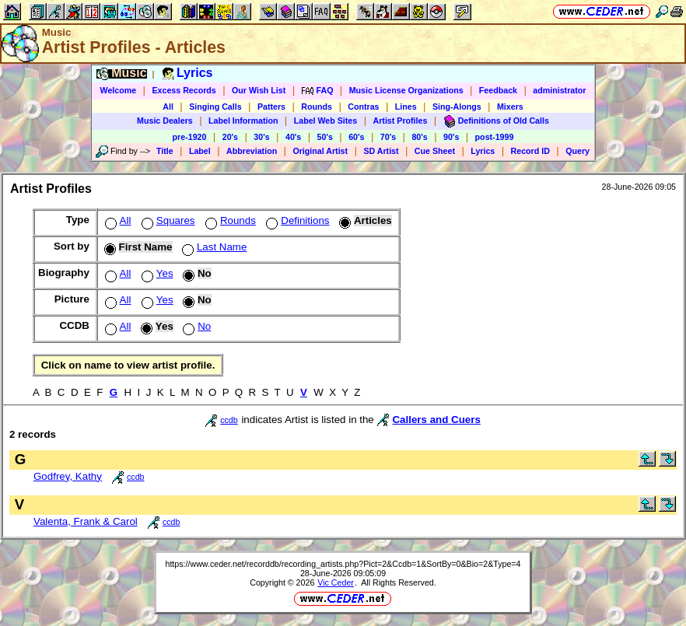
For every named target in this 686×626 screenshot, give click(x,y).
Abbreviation (251, 151)
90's (451, 137)
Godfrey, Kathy (67, 476)
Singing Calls (215, 106)
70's (388, 137)
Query (577, 151)
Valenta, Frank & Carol (85, 521)
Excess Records (183, 90)
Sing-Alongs (456, 106)
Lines (406, 106)
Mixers (510, 106)
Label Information (243, 120)
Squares (166, 220)
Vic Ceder (335, 582)
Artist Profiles (400, 120)
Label (200, 151)
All (168, 106)
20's (230, 137)
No (195, 326)
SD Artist (380, 151)
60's (356, 137)
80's (419, 137)
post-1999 (494, 137)
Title (164, 151)
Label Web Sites (326, 120)
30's (261, 137)
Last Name (213, 247)
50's (325, 137)
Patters (271, 106)
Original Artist (320, 151)
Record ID (530, 151)
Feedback (498, 90)
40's (293, 137)
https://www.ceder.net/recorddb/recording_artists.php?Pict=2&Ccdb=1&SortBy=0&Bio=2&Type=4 (342, 563)
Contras (363, 106)
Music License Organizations (406, 90)
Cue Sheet (435, 151)
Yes (155, 273)
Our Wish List (258, 90)
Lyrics (483, 151)
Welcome (118, 90)
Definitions (296, 220)
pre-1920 (190, 137)
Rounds (316, 106)
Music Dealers (165, 120)
